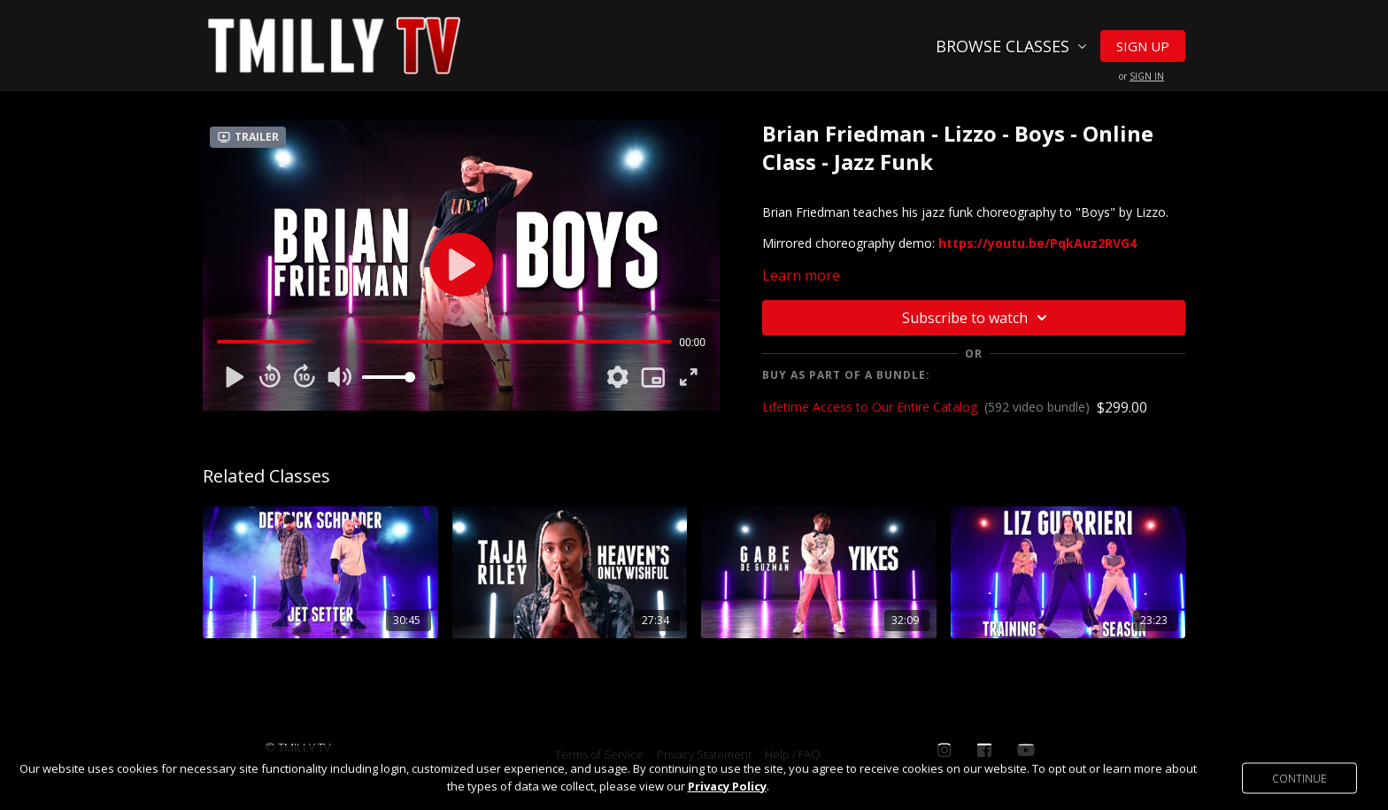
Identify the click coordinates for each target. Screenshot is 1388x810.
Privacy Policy (727, 786)
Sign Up (1142, 46)
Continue (1299, 777)
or (1141, 76)
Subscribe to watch (977, 317)
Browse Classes (1011, 46)
